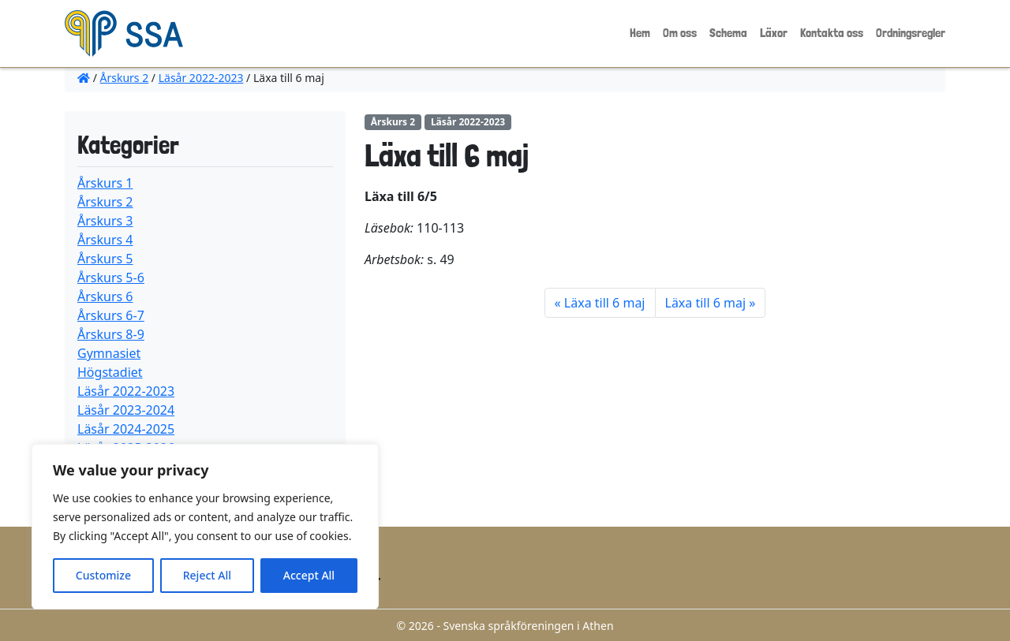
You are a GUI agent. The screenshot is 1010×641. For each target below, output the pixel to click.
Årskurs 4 (105, 239)
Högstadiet (110, 372)
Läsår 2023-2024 (125, 410)
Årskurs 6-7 (110, 315)
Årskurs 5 (105, 258)
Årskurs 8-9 (110, 334)
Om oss (680, 32)
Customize (103, 575)
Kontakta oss (831, 32)
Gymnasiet (108, 353)
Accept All (309, 575)
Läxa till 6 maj (604, 302)
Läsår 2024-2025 (125, 429)
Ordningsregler (910, 32)
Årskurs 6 (105, 296)
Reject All (207, 575)
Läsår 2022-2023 (201, 77)
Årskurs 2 (124, 77)
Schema (728, 32)
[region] (205, 526)
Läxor (773, 32)
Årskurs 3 (105, 220)
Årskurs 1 (105, 183)
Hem (640, 32)
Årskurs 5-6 (110, 277)
